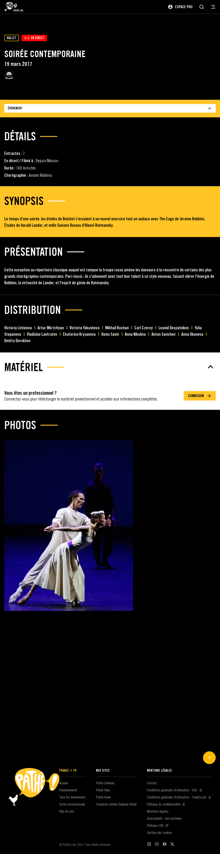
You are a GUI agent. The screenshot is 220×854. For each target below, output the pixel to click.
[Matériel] (110, 665)
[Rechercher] (201, 6)
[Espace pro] (180, 6)
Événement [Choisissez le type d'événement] (110, 108)
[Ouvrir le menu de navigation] (213, 6)
